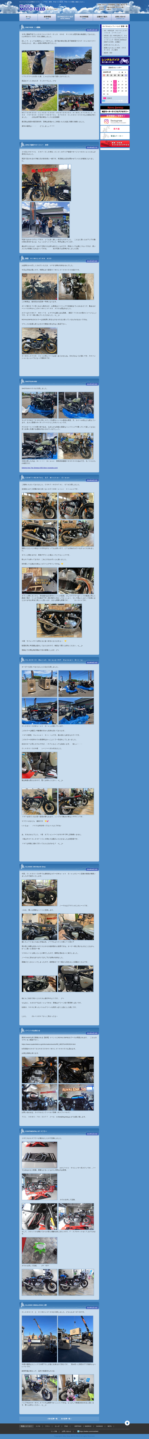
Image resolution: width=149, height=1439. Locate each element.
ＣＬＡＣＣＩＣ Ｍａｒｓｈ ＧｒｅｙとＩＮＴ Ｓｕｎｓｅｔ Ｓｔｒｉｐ (54, 660)
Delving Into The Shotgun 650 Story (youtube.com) (40, 468)
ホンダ (57, 1426)
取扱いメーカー (115, 136)
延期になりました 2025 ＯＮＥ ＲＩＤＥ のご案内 (116, 49)
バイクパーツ (115, 143)
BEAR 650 (108, 53)
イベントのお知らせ (32, 1031)
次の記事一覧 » (65, 1419)
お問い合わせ (120, 17)
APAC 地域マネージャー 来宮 (36, 145)
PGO (66, 1426)
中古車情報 (84, 17)
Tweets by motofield (107, 149)
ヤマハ (47, 1426)
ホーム (28, 17)
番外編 (115, 129)
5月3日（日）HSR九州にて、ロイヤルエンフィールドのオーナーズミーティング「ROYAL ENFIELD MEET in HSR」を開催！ (115, 39)
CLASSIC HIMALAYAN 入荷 (36, 1305)
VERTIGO (77, 1426)
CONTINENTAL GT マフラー (36, 1131)
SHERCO (88, 1426)
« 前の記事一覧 (53, 1419)
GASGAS (99, 1426)
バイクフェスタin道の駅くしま (116, 101)
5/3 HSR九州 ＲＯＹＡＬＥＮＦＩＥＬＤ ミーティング (116, 32)
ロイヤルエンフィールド (65, 17)
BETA (109, 1426)
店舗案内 (102, 17)
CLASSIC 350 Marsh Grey (35, 867)
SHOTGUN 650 (31, 381)
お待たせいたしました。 (112, 45)
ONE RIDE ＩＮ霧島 (32, 27)
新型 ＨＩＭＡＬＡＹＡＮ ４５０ (38, 258)
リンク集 (54, 1431)
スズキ (38, 1426)
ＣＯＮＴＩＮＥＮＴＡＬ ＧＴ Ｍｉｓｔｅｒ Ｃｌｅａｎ (47, 478)
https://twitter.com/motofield (89, 1431)
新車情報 (47, 17)
